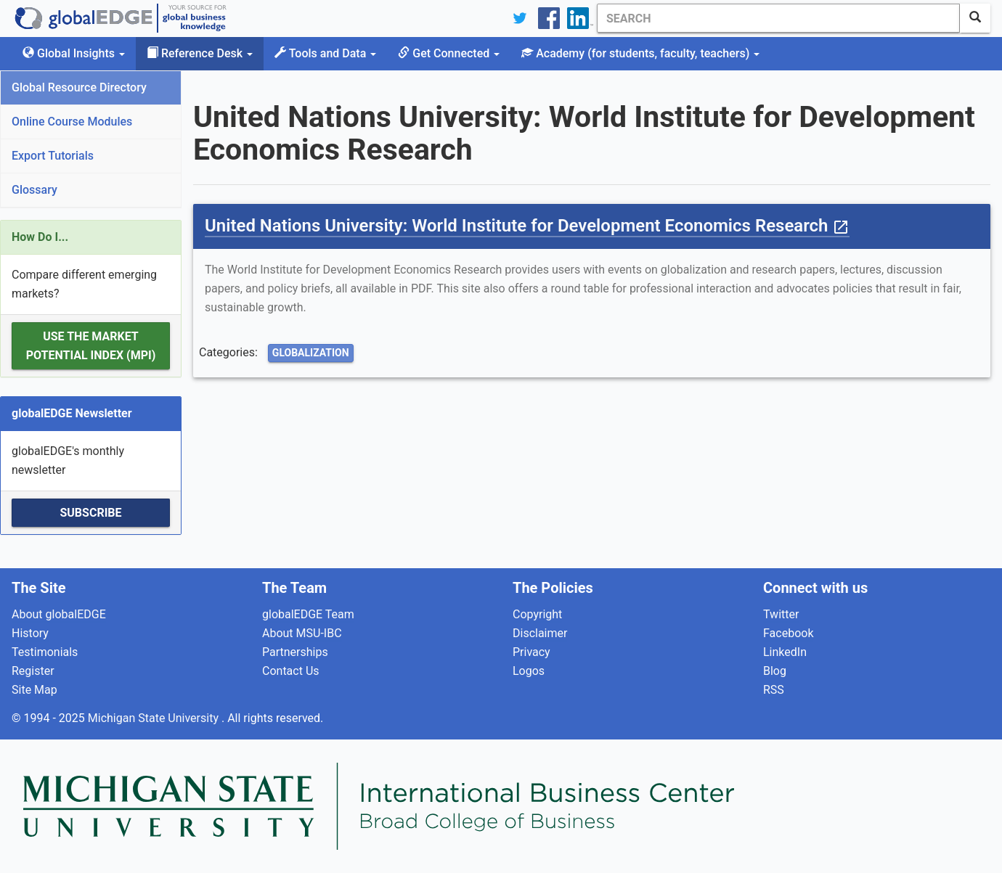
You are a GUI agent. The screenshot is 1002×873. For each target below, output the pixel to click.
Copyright (537, 614)
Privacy (531, 652)
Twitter (781, 614)
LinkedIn (785, 652)
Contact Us (290, 671)
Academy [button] (640, 53)
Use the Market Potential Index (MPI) (91, 345)
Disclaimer (540, 633)
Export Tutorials (53, 156)
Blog (774, 671)
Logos (529, 671)
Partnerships (295, 652)
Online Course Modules (72, 121)
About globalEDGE (59, 614)
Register (33, 671)
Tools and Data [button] (325, 53)
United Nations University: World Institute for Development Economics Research (527, 226)
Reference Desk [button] (200, 53)
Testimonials (45, 652)
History (30, 633)
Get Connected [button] (449, 53)
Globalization (310, 352)
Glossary (34, 190)
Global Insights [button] (74, 53)
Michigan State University (154, 718)
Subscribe (90, 513)
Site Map (34, 690)
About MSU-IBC (302, 633)
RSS (773, 690)
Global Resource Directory (79, 87)
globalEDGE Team (308, 614)
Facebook (788, 633)
